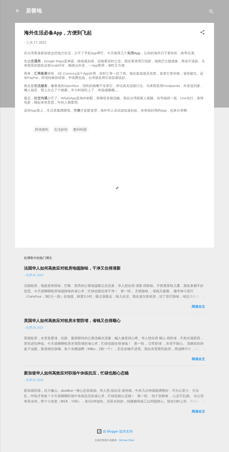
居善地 (34, 11)
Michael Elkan (126, 440)
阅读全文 (198, 307)
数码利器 (80, 130)
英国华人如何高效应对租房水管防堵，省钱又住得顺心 (72, 320)
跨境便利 (41, 130)
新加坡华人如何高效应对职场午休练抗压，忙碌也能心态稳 (76, 373)
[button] (202, 33)
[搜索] (211, 12)
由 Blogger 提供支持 (115, 431)
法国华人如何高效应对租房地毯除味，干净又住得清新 (72, 268)
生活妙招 (61, 130)
